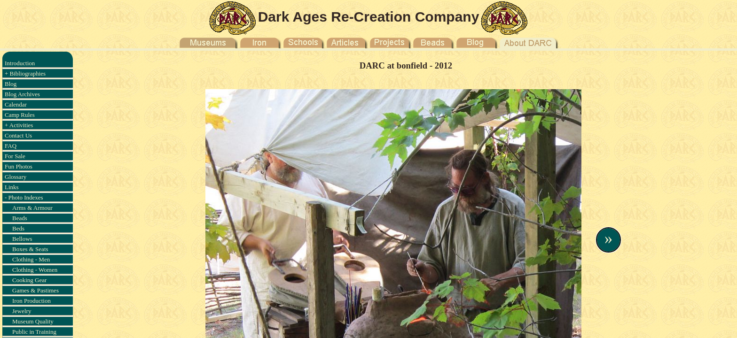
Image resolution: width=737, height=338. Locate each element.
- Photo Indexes (24, 197)
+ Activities (19, 125)
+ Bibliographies (25, 73)
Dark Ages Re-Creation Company (368, 16)
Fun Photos (18, 166)
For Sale (15, 156)
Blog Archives (22, 94)
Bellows (22, 238)
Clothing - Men (31, 259)
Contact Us (18, 135)
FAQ (10, 145)
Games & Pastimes (35, 290)
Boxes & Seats (30, 249)
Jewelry (21, 311)
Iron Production (31, 300)
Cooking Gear (29, 280)
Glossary (15, 176)
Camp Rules (20, 114)
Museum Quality (33, 321)
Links (12, 187)
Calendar (16, 104)
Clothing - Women (34, 269)
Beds (18, 228)
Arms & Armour (32, 207)
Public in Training (34, 331)
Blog (10, 83)
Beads (19, 218)
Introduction (20, 63)
